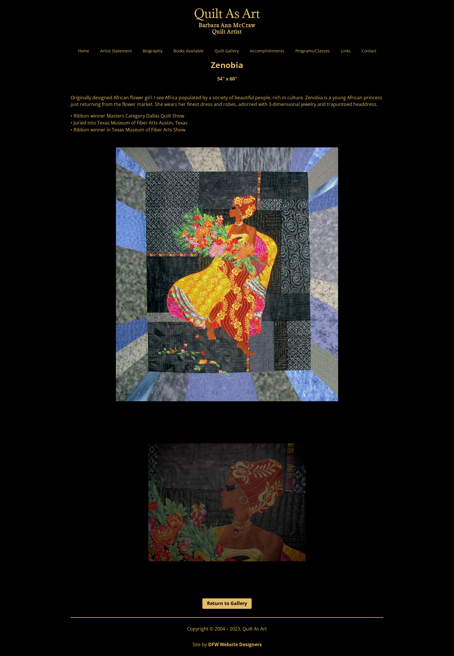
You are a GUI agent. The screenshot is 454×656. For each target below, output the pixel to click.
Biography (152, 51)
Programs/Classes (312, 51)
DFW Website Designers (235, 644)
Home (83, 51)
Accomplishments (267, 51)
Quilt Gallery (227, 51)
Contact (369, 51)
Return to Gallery (227, 603)
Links (346, 51)
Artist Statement (116, 51)
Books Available (188, 51)
